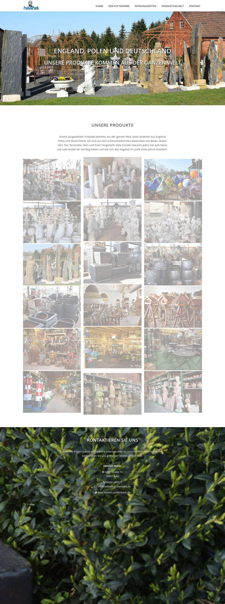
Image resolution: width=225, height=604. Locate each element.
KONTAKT (194, 6)
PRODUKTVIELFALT (173, 6)
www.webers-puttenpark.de (114, 492)
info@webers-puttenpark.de (114, 486)
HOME (99, 6)
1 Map (31, 504)
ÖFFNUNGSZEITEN (145, 6)
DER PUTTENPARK (119, 6)
